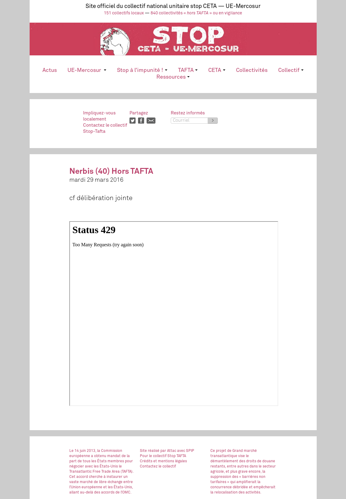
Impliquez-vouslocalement (99, 116)
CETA (216, 70)
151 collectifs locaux (124, 13)
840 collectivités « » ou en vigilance (196, 13)
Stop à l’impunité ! (142, 70)
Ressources (173, 77)
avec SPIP (185, 451)
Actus (49, 70)
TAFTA (188, 70)
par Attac (168, 451)
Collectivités (252, 70)
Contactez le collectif (158, 466)
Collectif (291, 70)
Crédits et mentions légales (163, 461)
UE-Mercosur (86, 70)
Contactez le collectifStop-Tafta (105, 128)
